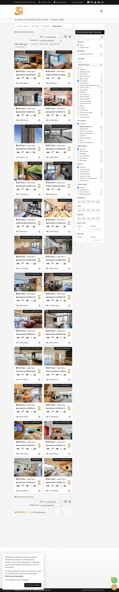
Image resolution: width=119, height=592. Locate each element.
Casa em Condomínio (91, 143)
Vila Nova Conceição (91, 113)
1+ (79, 201)
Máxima (93, 237)
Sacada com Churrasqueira (91, 179)
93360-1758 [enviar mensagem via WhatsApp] (45, 2)
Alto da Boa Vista (91, 72)
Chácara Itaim (91, 83)
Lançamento (91, 190)
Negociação (81, 51)
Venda (91, 45)
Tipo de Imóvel (81, 120)
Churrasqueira (91, 172)
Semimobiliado (91, 156)
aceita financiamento (91, 54)
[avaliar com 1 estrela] (16, 512)
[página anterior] (57, 512)
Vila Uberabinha (91, 117)
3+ (88, 201)
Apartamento (91, 129)
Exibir (42, 37)
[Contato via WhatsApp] (114, 580)
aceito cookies (33, 585)
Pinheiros (91, 108)
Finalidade (80, 42)
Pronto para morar (91, 194)
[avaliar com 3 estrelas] (21, 512)
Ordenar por (34, 40)
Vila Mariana (91, 110)
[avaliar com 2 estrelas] (18, 512)
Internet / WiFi (91, 181)
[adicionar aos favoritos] (39, 84)
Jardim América (91, 95)
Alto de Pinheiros (91, 77)
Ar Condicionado (91, 170)
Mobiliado (91, 154)
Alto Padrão (91, 161)
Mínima (79, 237)
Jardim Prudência (91, 104)
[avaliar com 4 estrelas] (23, 512)
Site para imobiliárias (89, 590)
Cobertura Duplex (91, 138)
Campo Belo (91, 81)
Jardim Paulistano (91, 101)
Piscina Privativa (91, 174)
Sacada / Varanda (91, 176)
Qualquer (83, 69)
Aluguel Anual (91, 48)
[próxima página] (69, 512)
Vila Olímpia (91, 115)
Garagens (80, 214)
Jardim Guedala (91, 99)
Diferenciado (91, 152)
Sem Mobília (91, 158)
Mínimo (79, 226)
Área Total (80, 234)
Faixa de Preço (81, 223)
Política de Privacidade (43, 590)
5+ (98, 201)
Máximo (93, 226)
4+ (93, 201)
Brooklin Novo (91, 79)
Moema (91, 106)
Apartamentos (91, 127)
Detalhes (80, 164)
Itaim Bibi (91, 92)
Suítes (79, 206)
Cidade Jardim (90, 88)
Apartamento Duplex (91, 131)
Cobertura (91, 136)
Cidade (79, 61)
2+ (84, 201)
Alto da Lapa (91, 74)
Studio (91, 140)
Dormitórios (81, 198)
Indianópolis (91, 90)
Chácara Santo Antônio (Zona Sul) (91, 86)
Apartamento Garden (91, 134)
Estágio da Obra (82, 184)
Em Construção (91, 192)
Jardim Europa (91, 97)
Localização (81, 58)
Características (82, 146)
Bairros (79, 67)
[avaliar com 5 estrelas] (26, 512)
